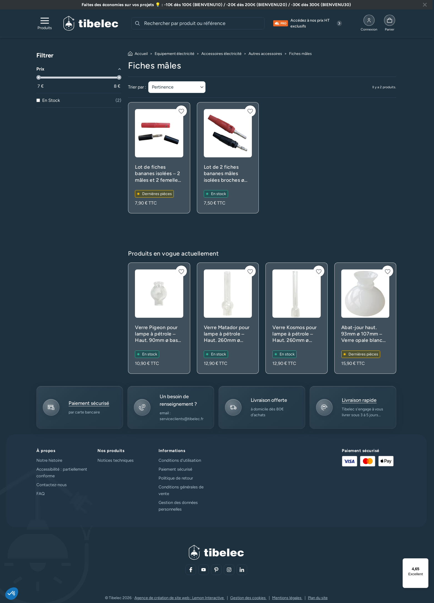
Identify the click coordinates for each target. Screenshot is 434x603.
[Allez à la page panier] (389, 23)
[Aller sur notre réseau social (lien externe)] (190, 569)
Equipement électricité (174, 53)
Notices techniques (115, 460)
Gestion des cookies (248, 598)
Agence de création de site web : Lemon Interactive (179, 598)
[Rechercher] (137, 23)
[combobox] (203, 23)
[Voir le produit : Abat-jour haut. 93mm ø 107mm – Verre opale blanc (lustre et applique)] (365, 318)
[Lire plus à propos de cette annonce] (216, 4)
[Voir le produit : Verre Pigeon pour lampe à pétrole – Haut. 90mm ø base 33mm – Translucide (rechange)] (159, 318)
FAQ (40, 493)
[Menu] (425, 561)
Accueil (141, 53)
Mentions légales (287, 598)
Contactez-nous (51, 484)
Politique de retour (176, 478)
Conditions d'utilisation (180, 460)
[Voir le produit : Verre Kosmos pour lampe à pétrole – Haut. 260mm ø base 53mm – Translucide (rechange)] (296, 318)
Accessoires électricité (221, 53)
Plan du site (318, 598)
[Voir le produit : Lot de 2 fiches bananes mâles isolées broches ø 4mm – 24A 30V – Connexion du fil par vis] (228, 157)
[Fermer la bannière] (425, 4)
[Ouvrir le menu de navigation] (45, 23)
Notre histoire (49, 460)
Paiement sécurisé (175, 469)
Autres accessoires (265, 53)
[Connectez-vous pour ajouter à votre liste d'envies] (181, 111)
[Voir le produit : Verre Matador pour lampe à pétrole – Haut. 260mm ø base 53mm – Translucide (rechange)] (228, 318)
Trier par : (137, 87)
